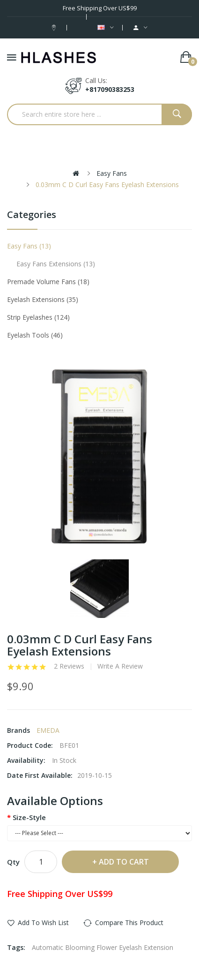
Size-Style (29, 817)
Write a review (120, 666)
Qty (13, 861)
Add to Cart (124, 862)
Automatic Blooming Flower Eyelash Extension (102, 947)
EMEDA (48, 730)
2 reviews (69, 666)
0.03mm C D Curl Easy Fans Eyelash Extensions (107, 184)
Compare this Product (129, 922)
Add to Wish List (43, 922)
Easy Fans (111, 173)
